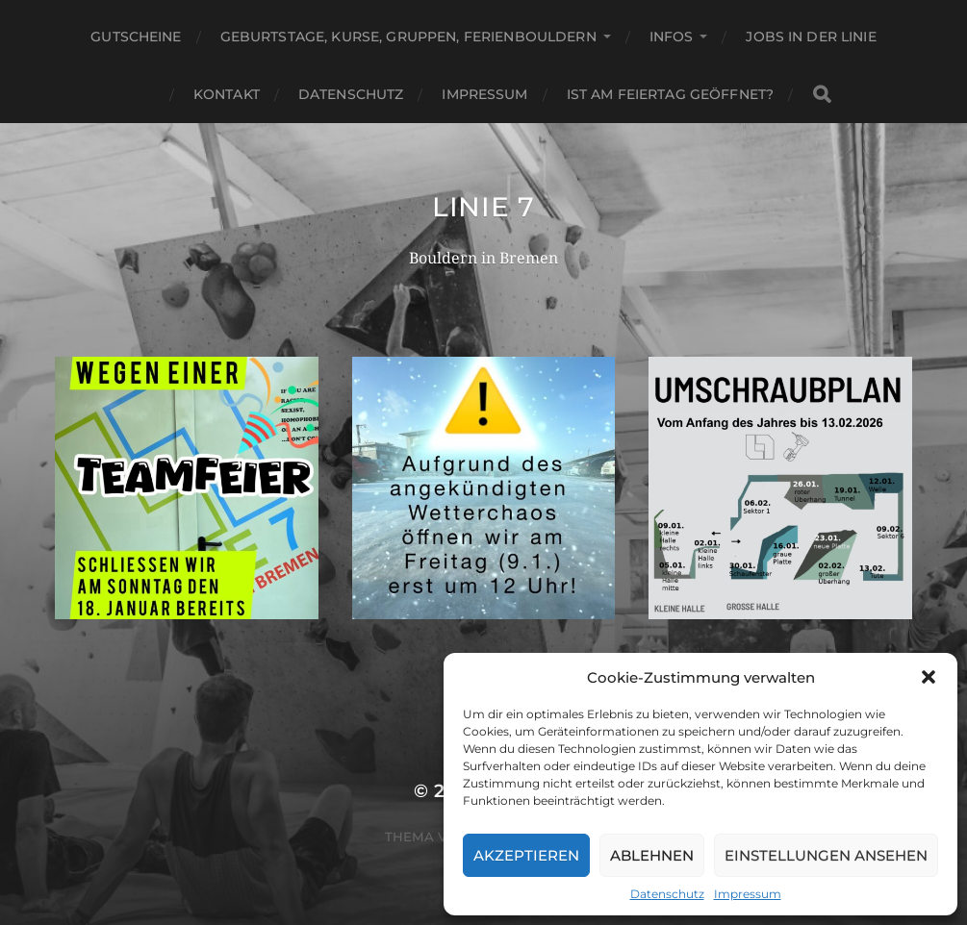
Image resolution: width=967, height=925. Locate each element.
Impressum (747, 894)
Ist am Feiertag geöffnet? (671, 94)
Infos (671, 36)
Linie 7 (483, 206)
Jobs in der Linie (811, 36)
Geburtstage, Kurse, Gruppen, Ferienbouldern (408, 36)
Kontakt (226, 94)
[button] (928, 677)
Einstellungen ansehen (826, 855)
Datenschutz (667, 894)
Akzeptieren (526, 855)
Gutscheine (135, 36)
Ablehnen (652, 855)
